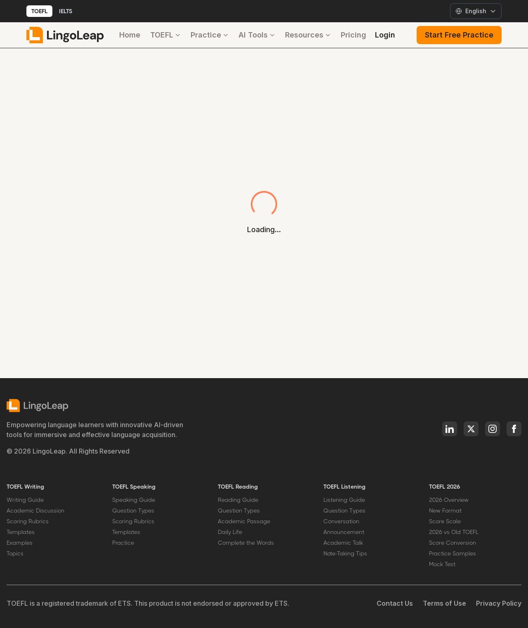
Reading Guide (238, 499)
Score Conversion (452, 542)
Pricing (353, 35)
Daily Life (230, 532)
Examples (20, 542)
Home (129, 35)
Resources (308, 35)
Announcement (343, 532)
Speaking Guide (133, 499)
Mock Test (442, 564)
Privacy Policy (498, 603)
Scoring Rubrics (28, 521)
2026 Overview (449, 499)
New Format (445, 510)
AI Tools (256, 35)
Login (385, 35)
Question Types (133, 510)
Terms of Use (444, 603)
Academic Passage (244, 521)
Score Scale (445, 521)
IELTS (65, 11)
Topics (15, 553)
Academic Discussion (35, 510)
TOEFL (39, 11)
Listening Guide (344, 499)
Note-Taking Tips (345, 553)
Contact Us (395, 603)
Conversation (341, 521)
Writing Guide (25, 499)
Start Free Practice (459, 35)
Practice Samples (452, 553)
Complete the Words (246, 542)
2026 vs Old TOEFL (453, 532)
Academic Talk (343, 542)
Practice (210, 35)
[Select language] (476, 11)
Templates (21, 532)
